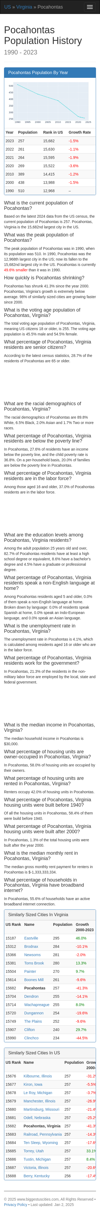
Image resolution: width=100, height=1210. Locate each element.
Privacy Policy (15, 1204)
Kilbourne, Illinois (38, 1076)
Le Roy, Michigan (38, 1093)
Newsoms (32, 955)
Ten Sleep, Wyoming (41, 1142)
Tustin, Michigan (37, 1159)
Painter (30, 971)
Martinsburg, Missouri (41, 1109)
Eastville (31, 938)
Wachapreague (36, 1005)
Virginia (24, 7)
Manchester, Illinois (39, 1101)
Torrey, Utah (34, 1151)
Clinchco (31, 1038)
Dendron (31, 996)
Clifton (29, 1030)
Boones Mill (33, 980)
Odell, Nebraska (37, 1118)
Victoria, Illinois (36, 1167)
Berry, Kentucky (37, 1176)
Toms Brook (34, 963)
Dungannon (33, 1013)
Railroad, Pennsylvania (43, 1134)
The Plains (33, 1021)
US (7, 7)
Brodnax (31, 946)
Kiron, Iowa (33, 1084)
